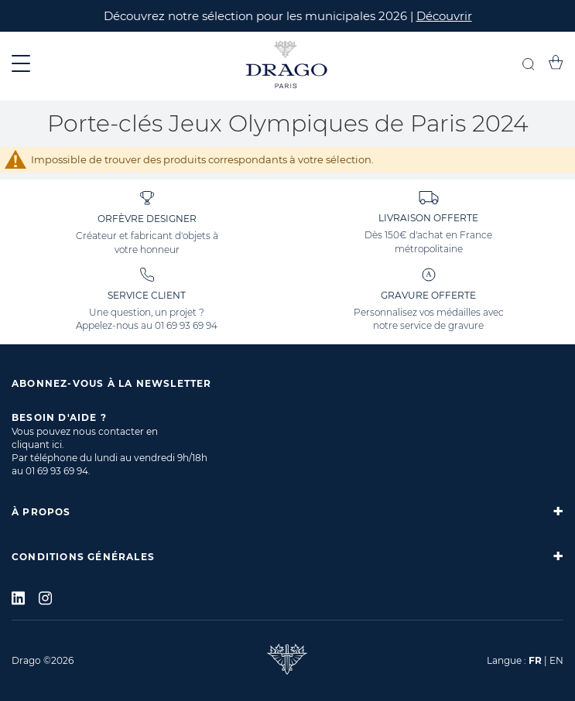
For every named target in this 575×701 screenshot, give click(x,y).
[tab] (287, 511)
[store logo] (287, 66)
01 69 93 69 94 (186, 325)
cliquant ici (37, 444)
